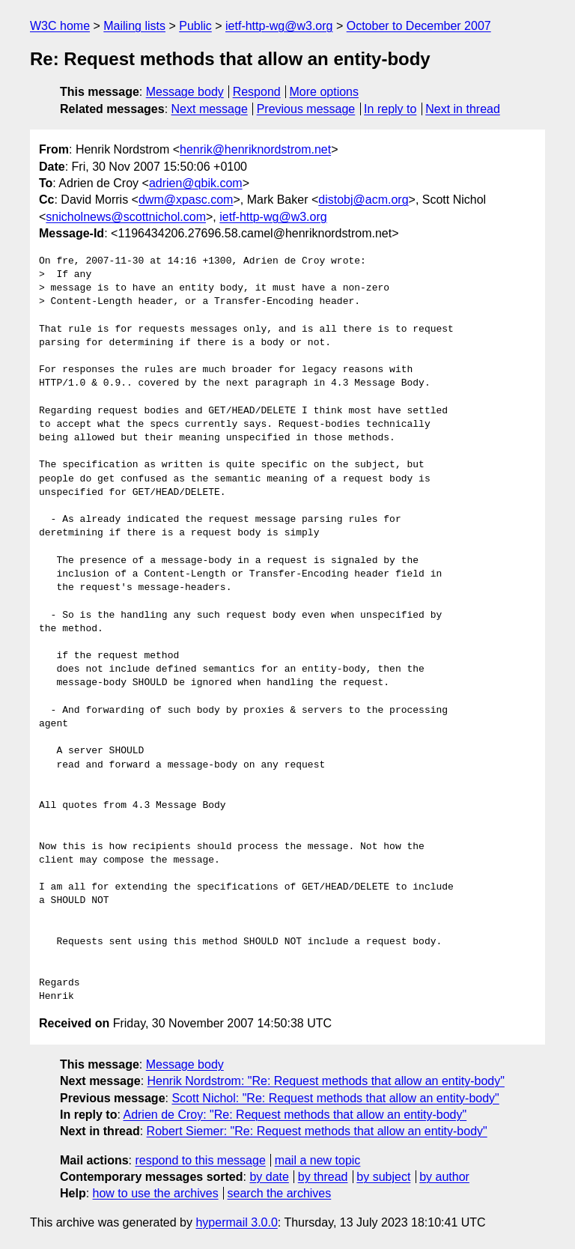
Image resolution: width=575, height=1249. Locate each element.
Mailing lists (134, 25)
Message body (185, 91)
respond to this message (200, 1160)
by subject (383, 1176)
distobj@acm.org (363, 199)
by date (268, 1176)
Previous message (306, 109)
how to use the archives (156, 1193)
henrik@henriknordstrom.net (255, 149)
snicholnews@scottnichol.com (126, 216)
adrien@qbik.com (196, 183)
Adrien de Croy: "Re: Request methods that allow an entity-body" (294, 1114)
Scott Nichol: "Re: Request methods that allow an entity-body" (335, 1098)
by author (444, 1176)
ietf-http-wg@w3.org (278, 25)
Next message (209, 109)
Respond (257, 91)
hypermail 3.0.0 (236, 1222)
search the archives (280, 1193)
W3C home (60, 25)
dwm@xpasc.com (186, 199)
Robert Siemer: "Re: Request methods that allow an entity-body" (317, 1131)
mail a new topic (318, 1160)
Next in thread (462, 109)
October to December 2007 (419, 25)
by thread (323, 1176)
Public (195, 25)
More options (324, 91)
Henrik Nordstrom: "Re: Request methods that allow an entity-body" (326, 1081)
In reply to (390, 109)
